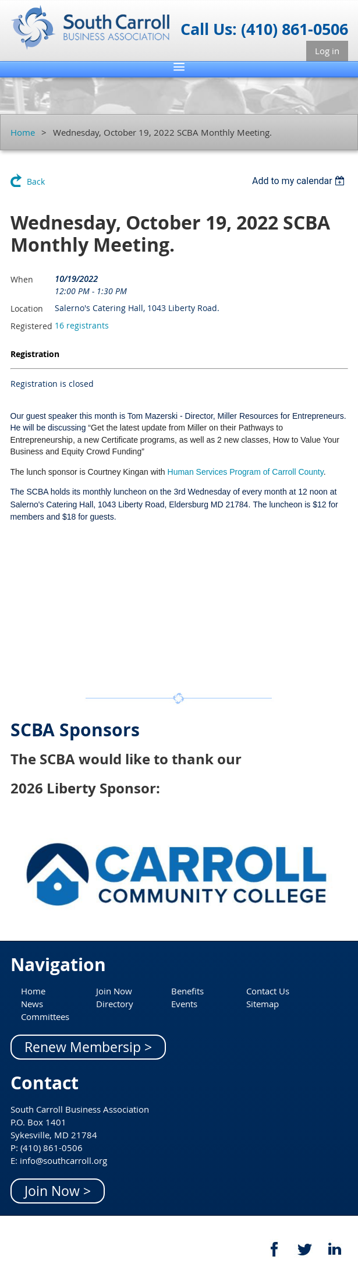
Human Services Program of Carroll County (246, 472)
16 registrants (82, 325)
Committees (45, 1016)
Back (36, 181)
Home (22, 132)
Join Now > (57, 1191)
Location (26, 308)
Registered (31, 325)
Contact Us (267, 991)
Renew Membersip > (88, 1047)
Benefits (187, 991)
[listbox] (300, 181)
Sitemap (262, 1004)
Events (184, 1004)
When (21, 279)
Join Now (114, 991)
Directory (114, 1004)
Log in (327, 51)
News (32, 1004)
